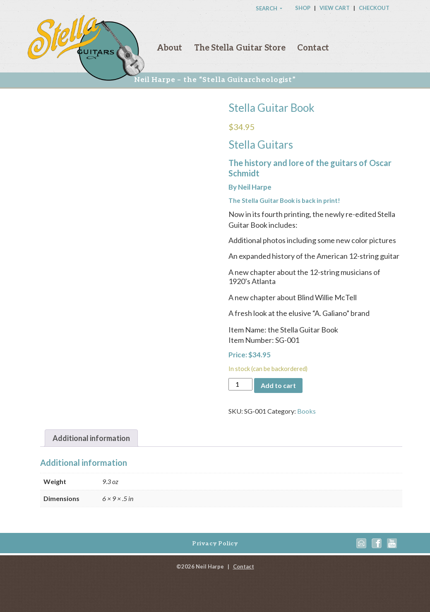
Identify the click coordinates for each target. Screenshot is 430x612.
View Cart (334, 8)
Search (267, 8)
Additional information (91, 438)
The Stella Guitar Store (239, 48)
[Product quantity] (240, 384)
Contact (313, 48)
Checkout (374, 8)
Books (306, 411)
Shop (302, 8)
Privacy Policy (215, 543)
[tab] (91, 438)
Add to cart (278, 385)
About (170, 48)
